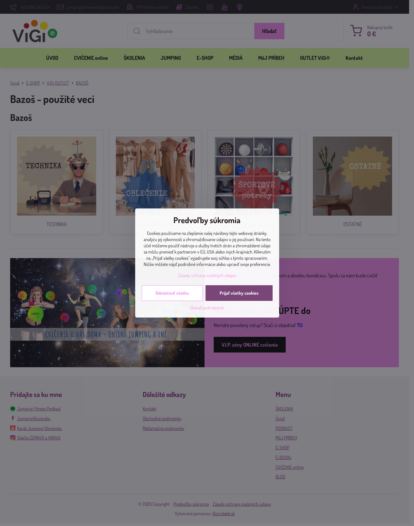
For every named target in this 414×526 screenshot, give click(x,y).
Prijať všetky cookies (239, 293)
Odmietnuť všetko (172, 293)
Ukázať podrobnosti (207, 307)
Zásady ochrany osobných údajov (207, 275)
